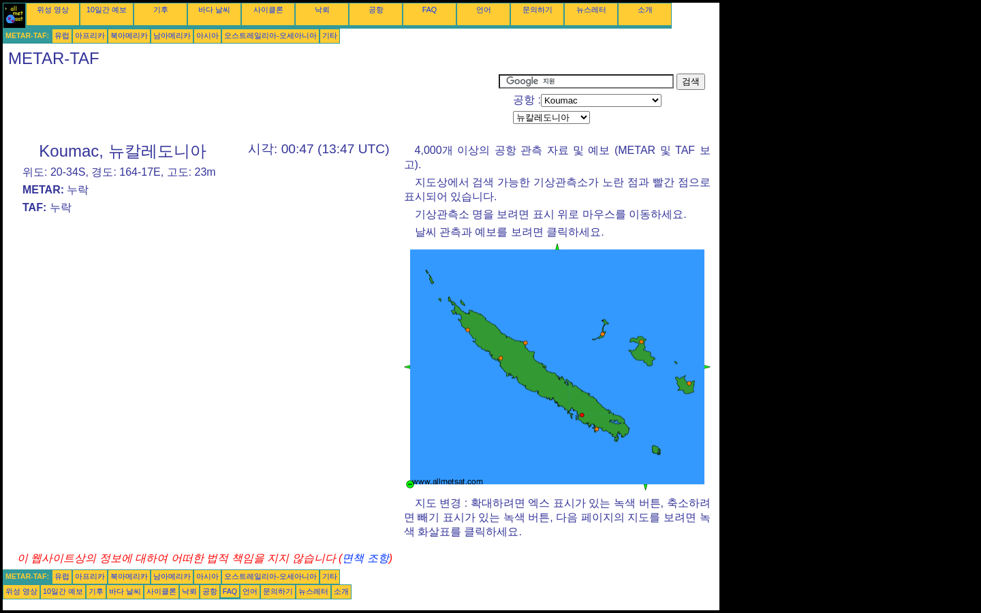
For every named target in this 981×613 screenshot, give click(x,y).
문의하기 (537, 9)
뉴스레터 (591, 9)
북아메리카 (129, 35)
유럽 (61, 35)
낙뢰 (322, 9)
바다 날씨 (214, 9)
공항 (376, 9)
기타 (329, 35)
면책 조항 (365, 558)
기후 (160, 9)
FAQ (429, 9)
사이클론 (268, 9)
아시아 (207, 35)
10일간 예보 (107, 9)
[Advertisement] (251, 104)
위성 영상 (53, 9)
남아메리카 (172, 35)
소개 (645, 9)
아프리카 (90, 35)
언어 (483, 9)
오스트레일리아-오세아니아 (270, 35)
